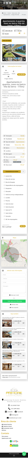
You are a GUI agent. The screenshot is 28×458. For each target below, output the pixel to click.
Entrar (4, 430)
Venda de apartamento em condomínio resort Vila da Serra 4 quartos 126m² (13, 329)
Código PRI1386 (15, 14)
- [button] (2, 243)
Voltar (24, 14)
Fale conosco (5, 436)
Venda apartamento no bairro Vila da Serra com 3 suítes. (12, 339)
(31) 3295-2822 (15, 408)
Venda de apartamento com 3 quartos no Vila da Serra (13, 361)
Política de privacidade (14, 453)
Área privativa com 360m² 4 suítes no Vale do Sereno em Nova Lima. (13, 318)
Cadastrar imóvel (7, 426)
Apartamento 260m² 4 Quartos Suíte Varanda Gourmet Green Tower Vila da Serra (13, 350)
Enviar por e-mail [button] (14, 295)
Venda (9, 13)
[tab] (7, 40)
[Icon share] (4, 3)
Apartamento (6, 14)
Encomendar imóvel (7, 428)
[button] (4, 50)
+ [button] (2, 241)
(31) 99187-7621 (15, 405)
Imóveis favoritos (7, 424)
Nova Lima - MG (16, 13)
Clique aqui (5, 377)
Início (4, 13)
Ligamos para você (6, 438)
